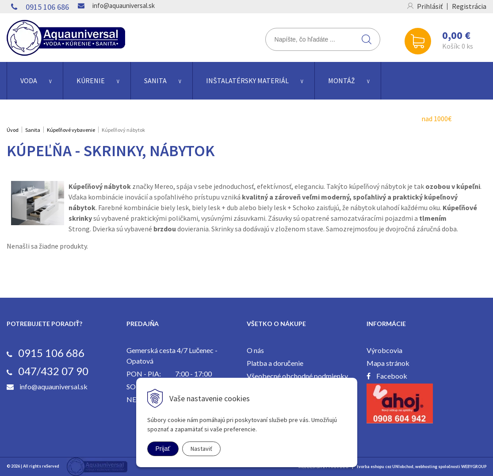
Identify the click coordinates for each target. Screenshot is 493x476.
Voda (28, 80)
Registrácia (469, 6)
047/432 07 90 (53, 371)
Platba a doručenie (275, 363)
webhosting (426, 466)
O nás (255, 350)
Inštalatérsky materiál (247, 80)
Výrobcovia (384, 350)
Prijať (163, 448)
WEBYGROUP (473, 466)
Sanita (155, 80)
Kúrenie (90, 80)
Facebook (391, 376)
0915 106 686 (47, 7)
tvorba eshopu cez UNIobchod (385, 466)
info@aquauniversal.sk (123, 5)
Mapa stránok (388, 363)
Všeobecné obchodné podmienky (297, 376)
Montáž (341, 80)
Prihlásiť (430, 6)
